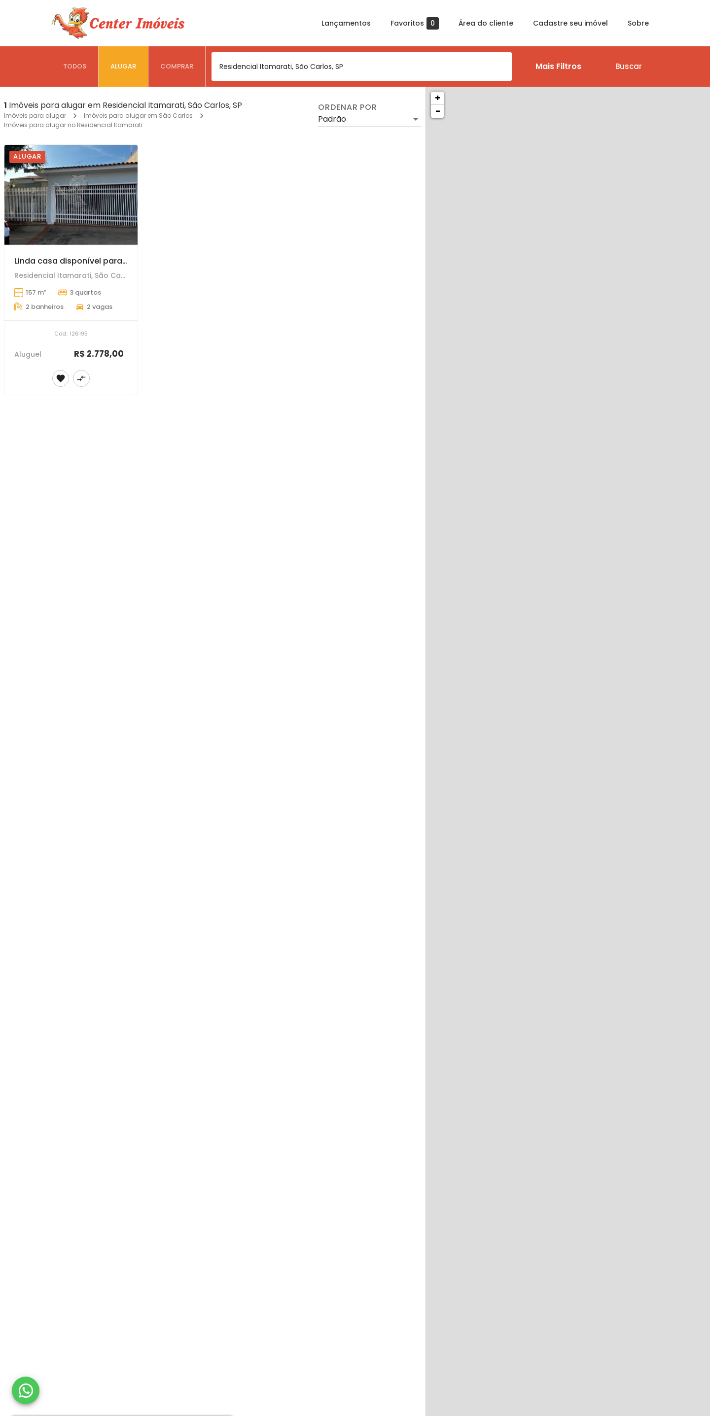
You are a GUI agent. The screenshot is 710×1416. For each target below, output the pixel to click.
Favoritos (414, 23)
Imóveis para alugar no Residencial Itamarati (73, 125)
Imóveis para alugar (35, 115)
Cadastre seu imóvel (570, 23)
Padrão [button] (332, 119)
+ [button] (437, 98)
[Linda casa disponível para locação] (71, 195)
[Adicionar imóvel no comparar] (81, 378)
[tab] (75, 66)
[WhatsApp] (25, 1390)
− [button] (437, 111)
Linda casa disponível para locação (86, 261)
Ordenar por (347, 107)
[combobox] (362, 66)
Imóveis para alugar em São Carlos (138, 115)
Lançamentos (346, 23)
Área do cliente (486, 23)
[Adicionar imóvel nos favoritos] (60, 378)
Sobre (638, 23)
